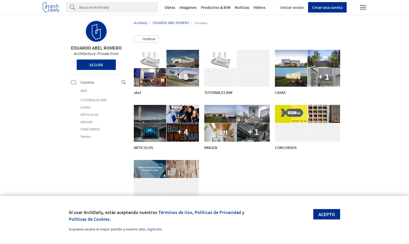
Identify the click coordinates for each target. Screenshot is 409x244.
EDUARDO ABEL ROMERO (96, 48)
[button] (146, 39)
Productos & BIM (216, 7)
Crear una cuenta (327, 7)
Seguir (96, 64)
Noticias (242, 7)
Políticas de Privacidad (218, 212)
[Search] (118, 7)
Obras (170, 7)
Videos (260, 7)
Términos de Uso (175, 212)
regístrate (154, 229)
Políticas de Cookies (89, 219)
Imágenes (188, 7)
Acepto (326, 214)
